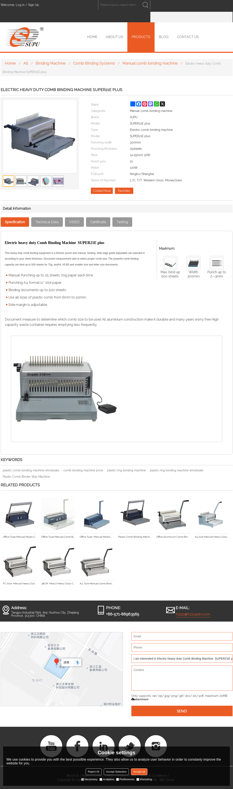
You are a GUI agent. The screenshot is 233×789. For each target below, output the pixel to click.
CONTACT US (188, 37)
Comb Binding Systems (94, 63)
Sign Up (33, 5)
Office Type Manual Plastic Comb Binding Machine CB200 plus (20, 536)
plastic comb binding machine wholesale (31, 470)
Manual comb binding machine (150, 63)
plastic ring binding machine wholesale (176, 470)
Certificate (98, 222)
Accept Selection (116, 771)
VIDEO (74, 222)
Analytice (107, 779)
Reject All (93, 771)
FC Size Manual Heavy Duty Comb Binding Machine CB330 (20, 583)
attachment (139, 699)
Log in (20, 5)
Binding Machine (51, 63)
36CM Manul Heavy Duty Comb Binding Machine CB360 (58, 583)
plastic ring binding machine (126, 470)
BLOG (163, 37)
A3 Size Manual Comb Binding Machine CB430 (96, 583)
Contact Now (102, 190)
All (25, 63)
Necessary (89, 779)
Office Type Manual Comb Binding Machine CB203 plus (58, 536)
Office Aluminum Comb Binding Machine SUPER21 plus (173, 536)
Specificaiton (15, 222)
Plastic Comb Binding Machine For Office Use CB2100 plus (135, 536)
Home (10, 63)
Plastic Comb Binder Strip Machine (26, 476)
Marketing (144, 779)
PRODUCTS (141, 37)
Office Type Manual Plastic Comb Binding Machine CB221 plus (96, 536)
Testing (122, 222)
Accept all (139, 771)
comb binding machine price (83, 470)
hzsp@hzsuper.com (193, 614)
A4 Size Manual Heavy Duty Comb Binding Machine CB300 (212, 536)
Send (182, 711)
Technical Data (47, 222)
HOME (92, 37)
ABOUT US (114, 37)
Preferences (125, 779)
